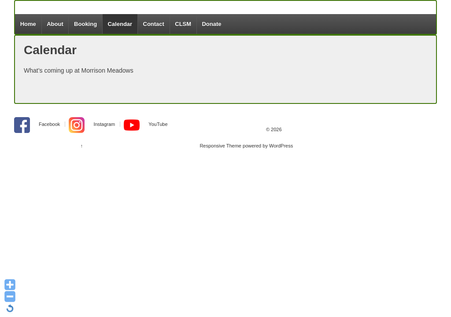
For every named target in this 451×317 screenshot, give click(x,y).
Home (28, 24)
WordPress (281, 145)
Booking (85, 24)
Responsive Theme (220, 145)
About (55, 24)
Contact (153, 24)
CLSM (183, 24)
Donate (211, 24)
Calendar (119, 24)
